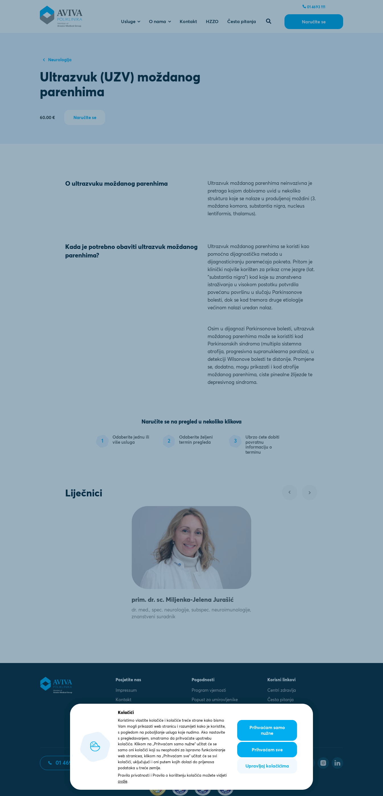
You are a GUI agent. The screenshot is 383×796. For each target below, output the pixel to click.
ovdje (122, 781)
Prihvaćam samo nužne (267, 730)
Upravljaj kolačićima (267, 766)
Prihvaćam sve (267, 749)
